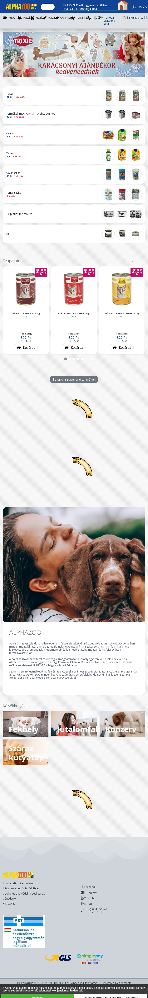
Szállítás (140, 18)
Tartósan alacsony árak (106, 21)
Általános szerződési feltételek (21, 888)
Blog (127, 18)
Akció (91, 18)
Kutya (12, 17)
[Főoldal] (20, 7)
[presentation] (132, 260)
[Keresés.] (48, 7)
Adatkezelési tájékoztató (18, 883)
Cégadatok (9, 898)
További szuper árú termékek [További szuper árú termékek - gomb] (74, 379)
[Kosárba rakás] (25, 347)
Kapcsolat (9, 903)
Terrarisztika (83, 17)
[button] (13, 54)
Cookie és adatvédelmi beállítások (24, 893)
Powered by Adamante (117, 983)
